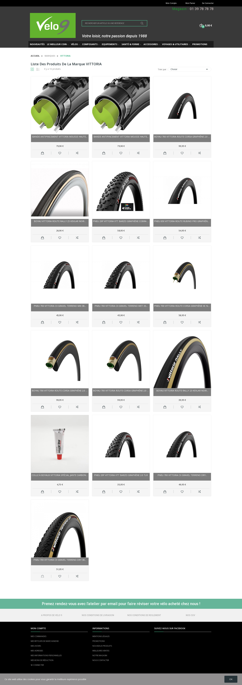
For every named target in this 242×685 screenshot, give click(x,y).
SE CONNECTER (37, 665)
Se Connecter (208, 3)
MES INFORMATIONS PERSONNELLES (46, 655)
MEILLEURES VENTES (100, 650)
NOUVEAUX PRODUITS (102, 646)
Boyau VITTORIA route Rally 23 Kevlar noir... (182, 390)
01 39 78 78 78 (202, 9)
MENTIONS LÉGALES (100, 636)
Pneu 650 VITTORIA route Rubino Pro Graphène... (182, 221)
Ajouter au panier (42, 153)
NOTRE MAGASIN (99, 655)
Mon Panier (190, 3)
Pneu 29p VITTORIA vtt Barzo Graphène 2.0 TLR (121, 475)
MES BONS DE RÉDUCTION (42, 660)
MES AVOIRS (36, 646)
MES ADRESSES (37, 650)
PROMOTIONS (98, 641)
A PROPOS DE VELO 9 (51, 615)
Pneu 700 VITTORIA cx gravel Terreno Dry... (182, 475)
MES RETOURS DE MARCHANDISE (45, 641)
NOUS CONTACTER (100, 660)
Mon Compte (171, 3)
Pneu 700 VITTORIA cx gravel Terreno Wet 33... (121, 305)
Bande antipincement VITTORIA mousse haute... (59, 136)
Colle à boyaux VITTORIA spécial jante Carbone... (60, 475)
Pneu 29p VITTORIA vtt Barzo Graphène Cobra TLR (121, 221)
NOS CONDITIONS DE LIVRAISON (98, 615)
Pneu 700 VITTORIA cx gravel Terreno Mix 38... (60, 305)
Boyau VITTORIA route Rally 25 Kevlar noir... (60, 221)
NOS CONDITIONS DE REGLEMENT (144, 615)
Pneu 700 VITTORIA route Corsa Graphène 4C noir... (182, 305)
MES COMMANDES (38, 636)
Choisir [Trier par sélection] (190, 69)
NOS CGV (190, 615)
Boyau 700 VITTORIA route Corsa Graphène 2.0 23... (60, 390)
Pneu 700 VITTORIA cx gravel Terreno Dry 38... (59, 559)
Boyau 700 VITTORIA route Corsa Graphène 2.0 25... (182, 136)
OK (230, 679)
